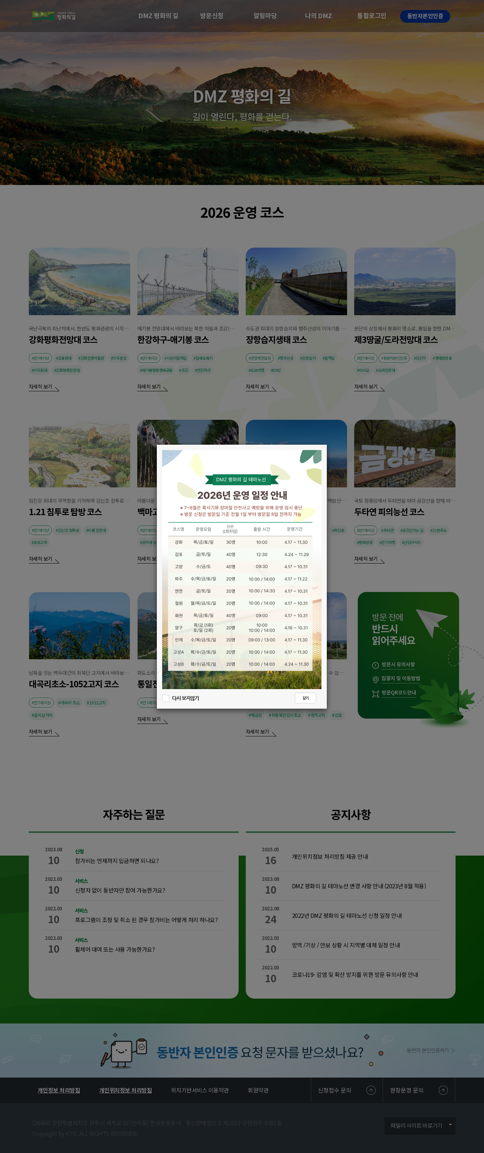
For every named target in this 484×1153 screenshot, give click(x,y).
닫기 (305, 698)
